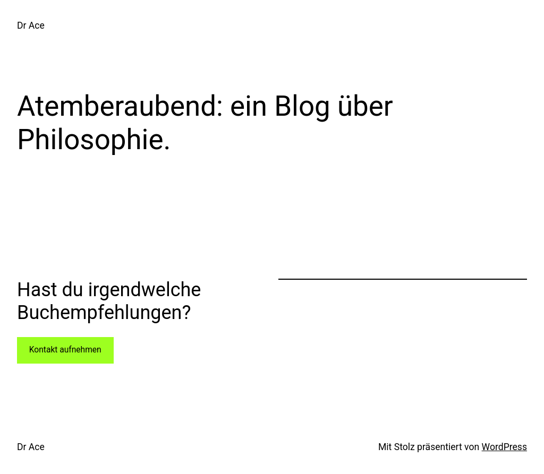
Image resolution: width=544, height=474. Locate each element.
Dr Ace (31, 25)
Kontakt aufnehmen (65, 350)
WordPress (504, 447)
